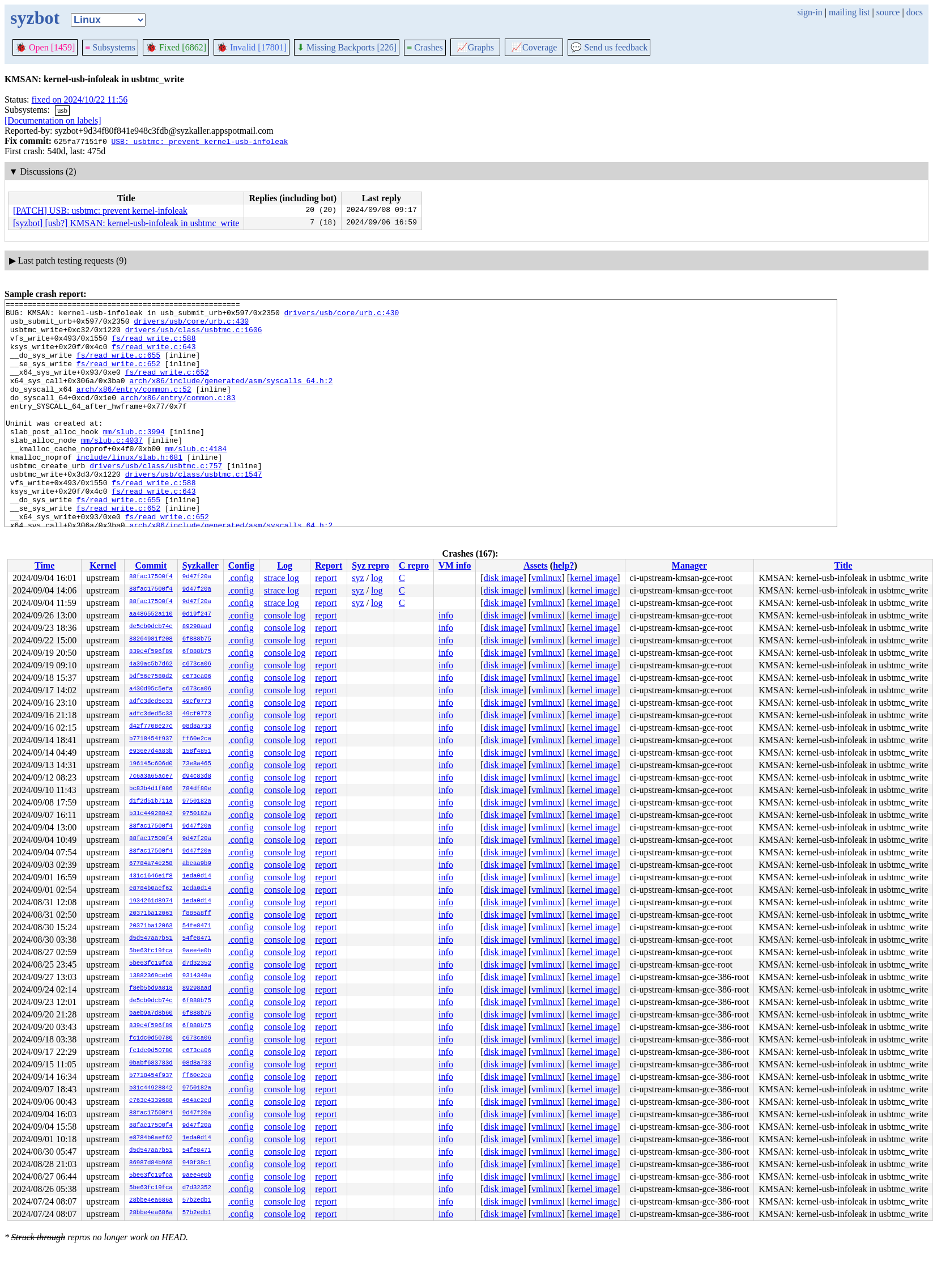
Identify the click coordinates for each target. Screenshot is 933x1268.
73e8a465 (196, 764)
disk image (503, 578)
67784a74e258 (151, 864)
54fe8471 (196, 926)
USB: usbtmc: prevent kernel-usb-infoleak (199, 141)
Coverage (534, 47)
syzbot (34, 17)
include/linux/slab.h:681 (129, 489)
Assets (535, 565)
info (445, 615)
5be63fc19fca (151, 951)
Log (284, 565)
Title (843, 565)
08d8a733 (196, 727)
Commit (151, 565)
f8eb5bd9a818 (151, 989)
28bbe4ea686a (151, 1201)
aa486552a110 (151, 614)
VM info (454, 565)
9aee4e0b (196, 951)
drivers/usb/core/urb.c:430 (341, 316)
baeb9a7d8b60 (151, 1013)
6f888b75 (196, 639)
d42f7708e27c (151, 727)
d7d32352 (196, 964)
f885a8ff (196, 914)
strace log (281, 578)
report (325, 578)
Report (328, 565)
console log (284, 615)
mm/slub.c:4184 (196, 479)
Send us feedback (608, 47)
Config (241, 565)
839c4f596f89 (151, 652)
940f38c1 (196, 1163)
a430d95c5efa (151, 689)
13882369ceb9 (151, 976)
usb (62, 110)
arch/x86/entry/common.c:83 (178, 418)
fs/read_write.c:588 (153, 346)
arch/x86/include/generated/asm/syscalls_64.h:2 (231, 397)
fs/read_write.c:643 (153, 356)
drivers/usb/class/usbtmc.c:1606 (193, 336)
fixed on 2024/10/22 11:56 (80, 99)
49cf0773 (196, 702)
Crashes (425, 47)
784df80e (196, 789)
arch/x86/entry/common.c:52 (133, 407)
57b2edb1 (196, 1201)
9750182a (196, 801)
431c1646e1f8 (151, 876)
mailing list (849, 12)
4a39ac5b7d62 (151, 664)
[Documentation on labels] (53, 120)
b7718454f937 (151, 739)
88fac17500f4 (151, 577)
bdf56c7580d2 (151, 677)
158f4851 (196, 752)
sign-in (809, 12)
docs (914, 12)
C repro (414, 565)
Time (44, 565)
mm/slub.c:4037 (112, 469)
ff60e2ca (196, 739)
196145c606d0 (151, 764)
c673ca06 (196, 664)
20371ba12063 (151, 914)
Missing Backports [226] (347, 47)
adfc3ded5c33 (151, 702)
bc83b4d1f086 (151, 789)
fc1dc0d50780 (151, 1038)
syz (358, 578)
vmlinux (546, 578)
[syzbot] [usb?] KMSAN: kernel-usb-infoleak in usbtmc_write (126, 223)
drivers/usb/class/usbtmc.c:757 (156, 499)
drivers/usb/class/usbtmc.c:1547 (193, 509)
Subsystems (110, 47)
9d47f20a (196, 577)
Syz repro (370, 565)
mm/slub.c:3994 (134, 458)
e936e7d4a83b (151, 752)
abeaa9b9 (196, 864)
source (888, 12)
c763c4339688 (151, 1101)
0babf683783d (151, 1063)
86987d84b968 (151, 1163)
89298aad (196, 627)
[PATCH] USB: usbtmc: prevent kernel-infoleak (100, 210)
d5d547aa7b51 (151, 939)
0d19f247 (196, 614)
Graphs (475, 47)
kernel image (593, 578)
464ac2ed (196, 1101)
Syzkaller (200, 565)
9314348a (196, 976)
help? (563, 565)
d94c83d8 (196, 777)
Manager (689, 565)
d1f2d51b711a (151, 801)
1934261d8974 (151, 901)
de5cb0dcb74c (151, 627)
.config (241, 578)
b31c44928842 (151, 814)
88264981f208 (151, 639)
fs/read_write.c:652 (118, 377)
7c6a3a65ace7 (151, 777)
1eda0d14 (196, 876)
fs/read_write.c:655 (118, 367)
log (376, 578)
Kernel (103, 565)
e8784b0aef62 (151, 889)
